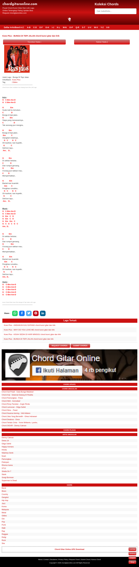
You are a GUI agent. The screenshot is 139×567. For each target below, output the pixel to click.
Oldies (15, 82)
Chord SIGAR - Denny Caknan (14, 426)
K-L (58, 27)
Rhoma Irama (7, 465)
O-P (71, 27)
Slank (4, 474)
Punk (4, 525)
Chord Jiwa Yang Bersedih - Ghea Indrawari (19, 416)
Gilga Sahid (6, 444)
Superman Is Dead (9, 480)
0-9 (107, 27)
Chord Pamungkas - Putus (12, 398)
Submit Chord (85, 559)
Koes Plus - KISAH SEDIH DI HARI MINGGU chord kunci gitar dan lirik (32, 334)
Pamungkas (6, 459)
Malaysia (5, 509)
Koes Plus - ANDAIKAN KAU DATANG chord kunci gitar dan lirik (29, 325)
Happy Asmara (8, 447)
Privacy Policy (63, 559)
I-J (53, 27)
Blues (4, 491)
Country (5, 494)
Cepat (132, 558)
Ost (3, 519)
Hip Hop (5, 500)
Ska (3, 543)
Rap (3, 531)
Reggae (5, 534)
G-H (47, 27)
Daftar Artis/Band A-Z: (14, 27)
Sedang (132, 553)
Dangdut (5, 497)
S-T (83, 27)
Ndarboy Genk (7, 453)
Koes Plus (16, 80)
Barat (4, 488)
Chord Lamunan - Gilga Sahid (14, 407)
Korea (4, 506)
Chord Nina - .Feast (9, 410)
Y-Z (102, 27)
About (40, 559)
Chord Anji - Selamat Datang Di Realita (17, 395)
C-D (35, 27)
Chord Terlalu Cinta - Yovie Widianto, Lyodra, (20, 422)
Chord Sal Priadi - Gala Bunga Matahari (18, 392)
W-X (96, 27)
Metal (4, 513)
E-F (41, 27)
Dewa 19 (5, 441)
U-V (89, 27)
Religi (4, 537)
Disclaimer (53, 559)
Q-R (77, 27)
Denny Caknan (8, 437)
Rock (4, 540)
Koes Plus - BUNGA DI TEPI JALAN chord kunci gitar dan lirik (28, 339)
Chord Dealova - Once (11, 419)
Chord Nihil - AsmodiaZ (11, 401)
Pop (3, 522)
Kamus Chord (96, 559)
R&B (3, 528)
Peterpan (5, 462)
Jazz (3, 503)
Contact (46, 559)
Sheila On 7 (6, 471)
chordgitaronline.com (20, 4)
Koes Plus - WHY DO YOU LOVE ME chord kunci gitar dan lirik (29, 330)
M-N (65, 27)
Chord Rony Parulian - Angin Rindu (16, 404)
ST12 (4, 468)
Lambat (132, 549)
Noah (4, 456)
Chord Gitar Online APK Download (69, 549)
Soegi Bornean (8, 477)
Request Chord (74, 559)
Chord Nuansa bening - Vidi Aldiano (16, 413)
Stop (132, 562)
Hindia (4, 450)
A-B (29, 27)
